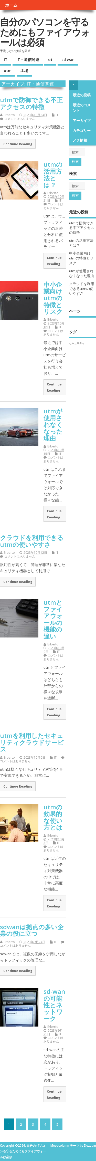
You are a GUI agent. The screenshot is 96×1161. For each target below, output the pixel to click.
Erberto (9, 115)
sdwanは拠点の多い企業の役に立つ (31, 930)
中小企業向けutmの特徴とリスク (53, 298)
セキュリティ (76, 343)
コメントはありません (19, 119)
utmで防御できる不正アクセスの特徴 (31, 103)
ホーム (11, 5)
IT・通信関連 (27, 59)
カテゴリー (82, 130)
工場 (24, 70)
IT (5, 59)
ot (50, 59)
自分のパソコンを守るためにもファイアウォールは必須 (45, 32)
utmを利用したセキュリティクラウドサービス (32, 742)
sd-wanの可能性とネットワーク (54, 1005)
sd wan (67, 59)
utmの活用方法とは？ (53, 174)
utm (8, 70)
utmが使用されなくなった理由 (53, 424)
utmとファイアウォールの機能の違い (53, 619)
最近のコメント (82, 108)
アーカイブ (82, 120)
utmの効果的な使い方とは (53, 817)
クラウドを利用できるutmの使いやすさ (31, 540)
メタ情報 (80, 140)
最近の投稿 (82, 95)
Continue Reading (17, 144)
